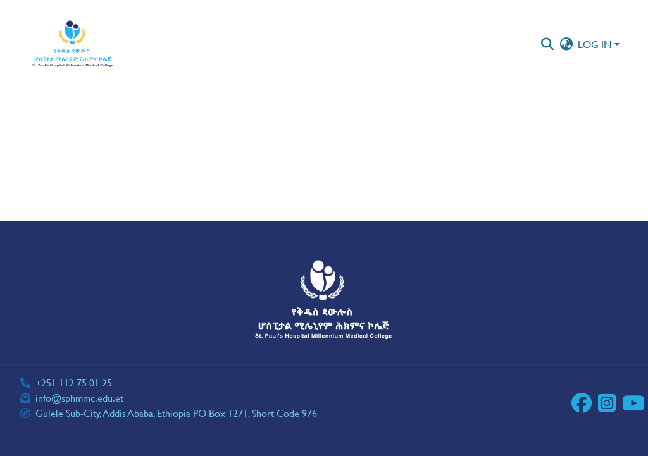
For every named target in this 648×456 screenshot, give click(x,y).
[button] (73, 44)
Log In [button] (596, 44)
